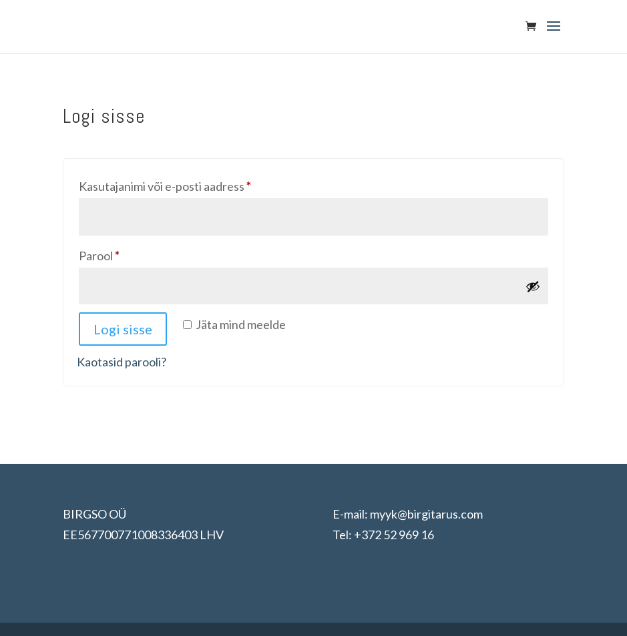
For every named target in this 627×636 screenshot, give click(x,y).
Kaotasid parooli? (121, 361)
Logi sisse (122, 329)
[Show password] (533, 286)
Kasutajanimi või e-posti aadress (185, 184)
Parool (119, 253)
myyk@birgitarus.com (426, 514)
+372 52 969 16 (394, 534)
